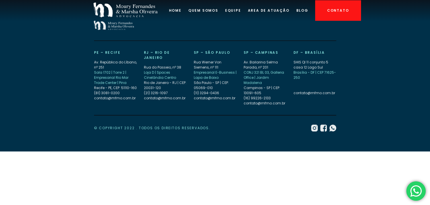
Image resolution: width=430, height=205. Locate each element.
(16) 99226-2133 (257, 98)
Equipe (233, 10)
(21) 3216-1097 (156, 93)
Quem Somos (203, 10)
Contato (338, 10)
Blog (302, 10)
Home (175, 10)
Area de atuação (269, 10)
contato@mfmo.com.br (115, 98)
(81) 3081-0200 (107, 93)
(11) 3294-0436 (206, 93)
